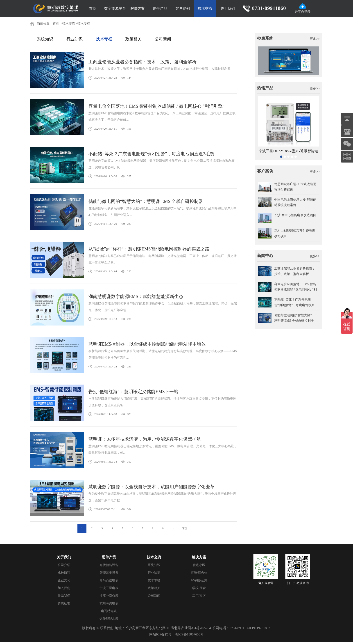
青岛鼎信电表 (109, 580)
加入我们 (64, 588)
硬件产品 (160, 8)
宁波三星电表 (109, 588)
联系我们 (64, 595)
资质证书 (64, 603)
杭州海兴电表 (109, 603)
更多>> (315, 39)
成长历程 (64, 572)
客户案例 (182, 8)
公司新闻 (163, 39)
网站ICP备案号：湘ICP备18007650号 (176, 634)
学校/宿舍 (199, 588)
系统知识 (45, 39)
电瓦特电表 (109, 611)
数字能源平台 (115, 8)
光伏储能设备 (109, 565)
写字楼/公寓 (199, 580)
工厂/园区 (199, 595)
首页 (92, 8)
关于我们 (227, 8)
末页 (184, 528)
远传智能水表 (109, 618)
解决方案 (137, 8)
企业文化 (64, 580)
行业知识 (74, 39)
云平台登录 (302, 8)
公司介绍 (64, 565)
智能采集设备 (109, 572)
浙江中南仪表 (109, 595)
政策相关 (133, 39)
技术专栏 (83, 23)
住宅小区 (199, 565)
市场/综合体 (199, 572)
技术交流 (205, 8)
